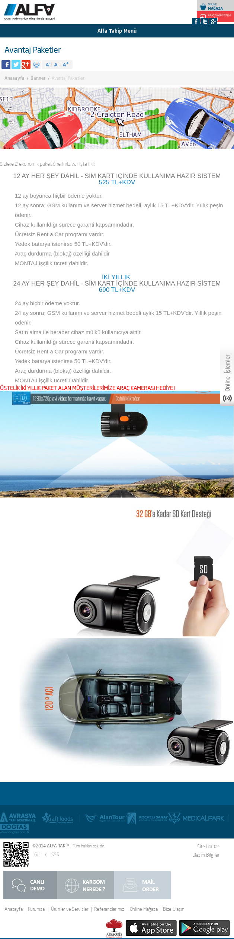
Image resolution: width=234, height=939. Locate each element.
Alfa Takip (40, 15)
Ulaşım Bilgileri (206, 855)
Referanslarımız (109, 909)
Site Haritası (209, 846)
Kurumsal (36, 909)
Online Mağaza (144, 909)
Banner (38, 78)
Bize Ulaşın (173, 909)
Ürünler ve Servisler (70, 909)
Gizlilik (40, 854)
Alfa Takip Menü (117, 30)
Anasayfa (14, 78)
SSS (55, 854)
